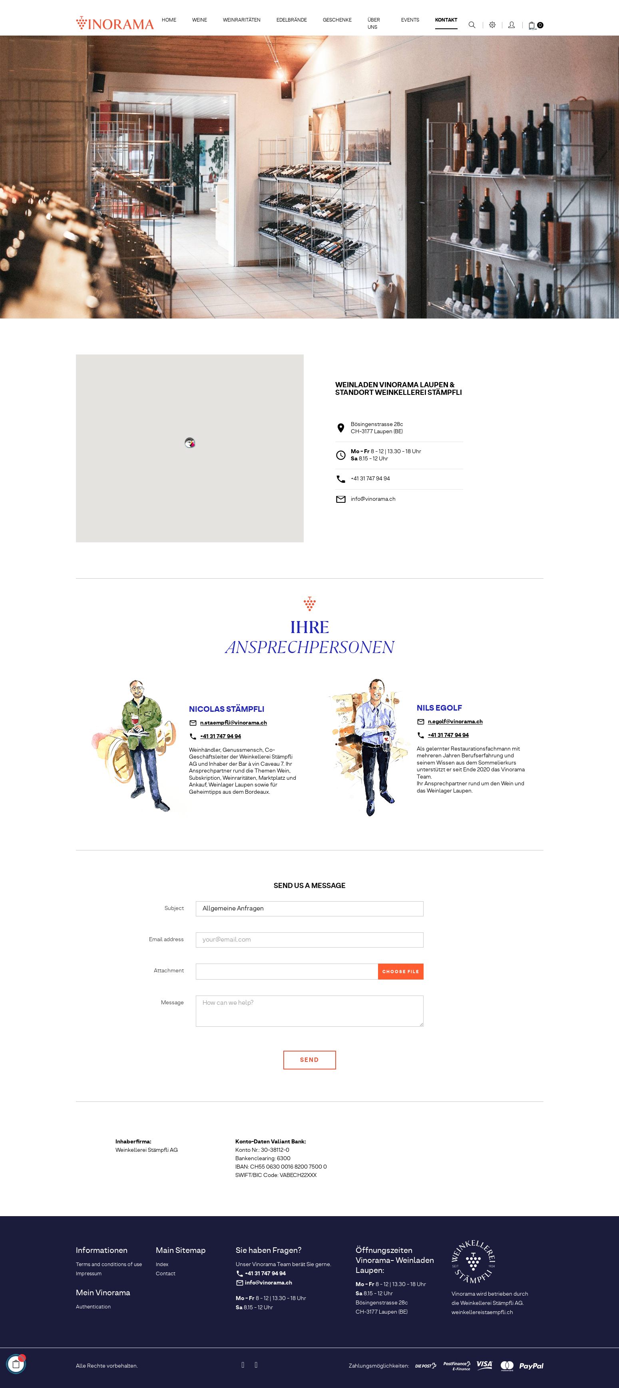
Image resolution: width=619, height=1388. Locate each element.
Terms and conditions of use (109, 1265)
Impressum (89, 1274)
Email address (166, 940)
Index (162, 1265)
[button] (190, 442)
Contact (165, 1274)
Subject (174, 908)
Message (172, 1003)
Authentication (93, 1307)
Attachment (169, 971)
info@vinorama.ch (373, 499)
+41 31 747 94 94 (370, 479)
